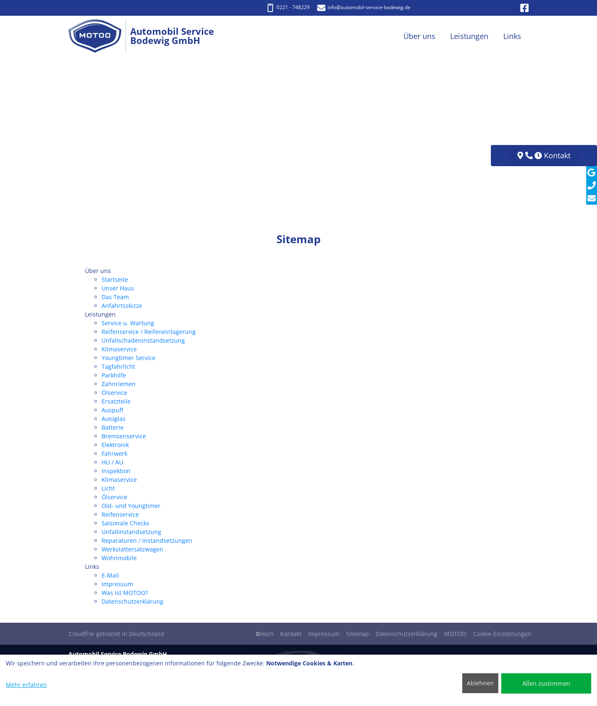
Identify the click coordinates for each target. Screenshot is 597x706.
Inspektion (116, 471)
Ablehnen (480, 683)
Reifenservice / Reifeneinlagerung (149, 332)
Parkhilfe (114, 375)
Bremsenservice (124, 436)
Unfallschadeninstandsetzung (143, 340)
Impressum (117, 584)
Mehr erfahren (26, 685)
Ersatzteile (116, 401)
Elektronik (115, 445)
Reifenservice (120, 514)
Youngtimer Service (128, 358)
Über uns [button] (419, 36)
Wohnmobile (119, 558)
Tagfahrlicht (118, 366)
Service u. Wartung (128, 323)
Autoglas (114, 419)
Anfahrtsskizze (122, 305)
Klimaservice (119, 349)
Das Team (115, 297)
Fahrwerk (114, 453)
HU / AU (112, 462)
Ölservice (114, 393)
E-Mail (110, 575)
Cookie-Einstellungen (502, 634)
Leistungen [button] (469, 36)
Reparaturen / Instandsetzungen (147, 540)
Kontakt (290, 634)
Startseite (115, 279)
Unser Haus (118, 288)
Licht (108, 488)
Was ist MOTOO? (125, 593)
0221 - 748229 (288, 7)
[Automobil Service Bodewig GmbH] (99, 36)
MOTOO (455, 634)
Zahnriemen (119, 384)
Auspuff (112, 410)
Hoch (265, 634)
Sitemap (357, 634)
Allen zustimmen (546, 683)
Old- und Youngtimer (131, 506)
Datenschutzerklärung (132, 601)
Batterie (113, 427)
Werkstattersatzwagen (132, 549)
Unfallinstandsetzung (131, 532)
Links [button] (512, 36)
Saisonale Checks (125, 523)
